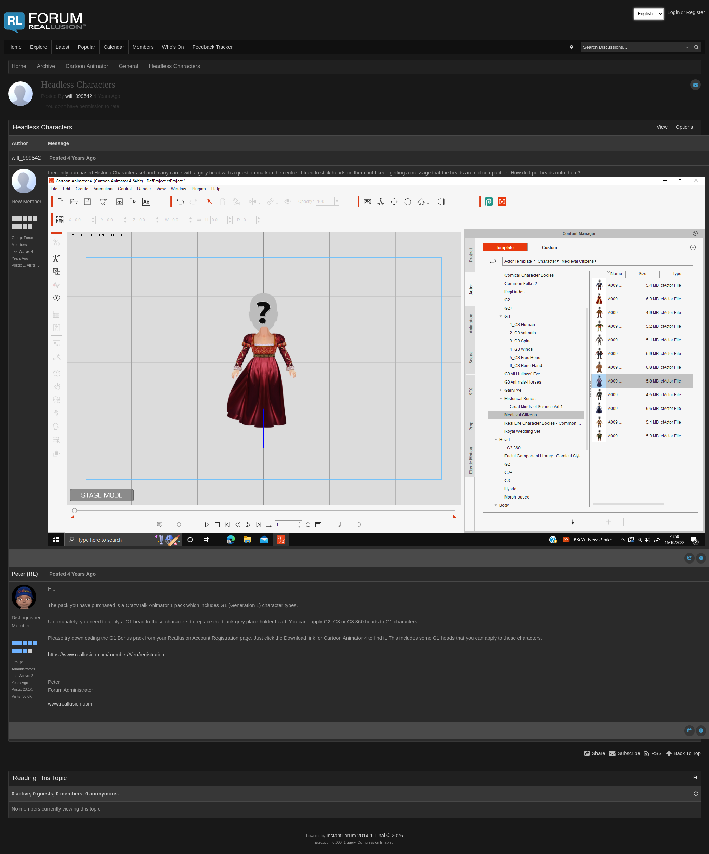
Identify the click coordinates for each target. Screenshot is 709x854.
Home (15, 47)
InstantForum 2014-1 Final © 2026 (364, 835)
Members (143, 47)
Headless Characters (174, 66)
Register (695, 12)
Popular (87, 47)
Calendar (114, 47)
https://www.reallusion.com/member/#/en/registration (106, 654)
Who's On (173, 47)
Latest (63, 47)
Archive (46, 66)
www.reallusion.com (70, 704)
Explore (38, 47)
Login (674, 12)
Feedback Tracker (212, 47)
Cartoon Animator (87, 66)
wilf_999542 (78, 96)
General (129, 66)
